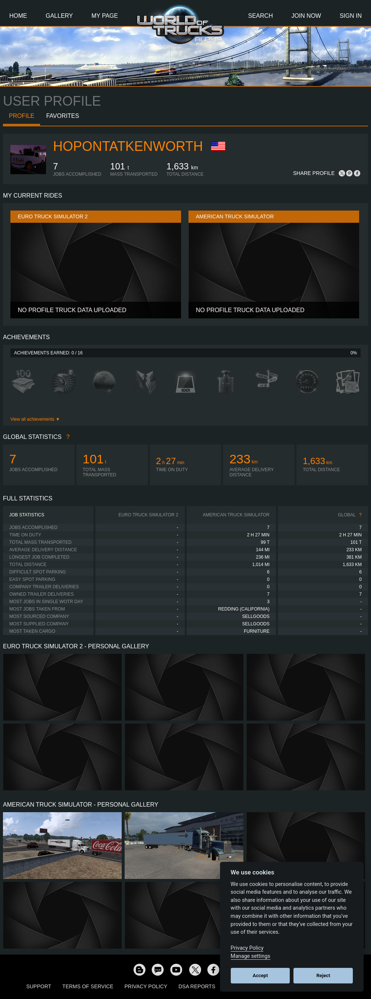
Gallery (59, 16)
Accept (260, 975)
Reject (323, 975)
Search (260, 16)
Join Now (306, 16)
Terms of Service (87, 986)
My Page (105, 16)
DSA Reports (196, 986)
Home (18, 16)
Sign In (350, 16)
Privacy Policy (146, 986)
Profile (21, 116)
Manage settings (250, 956)
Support (38, 986)
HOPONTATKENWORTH (128, 146)
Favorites (62, 116)
